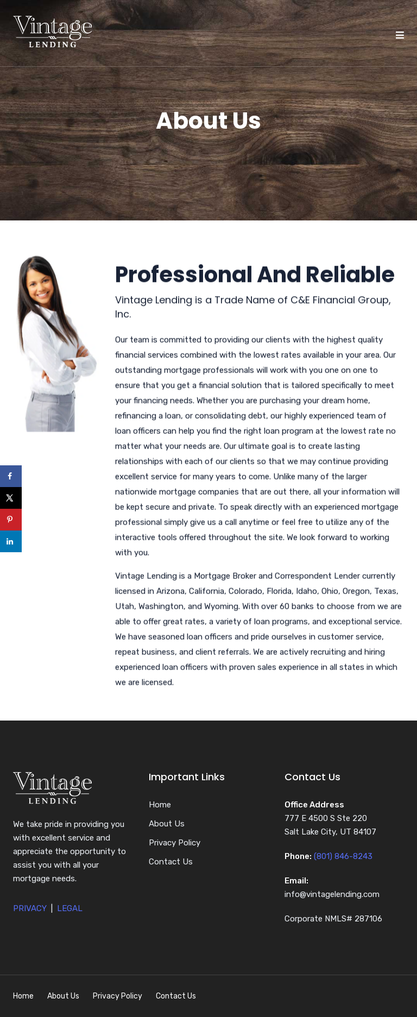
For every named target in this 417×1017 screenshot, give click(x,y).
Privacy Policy (174, 843)
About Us (167, 824)
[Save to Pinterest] (11, 519)
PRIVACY (30, 908)
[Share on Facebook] (11, 476)
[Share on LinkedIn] (11, 541)
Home (160, 805)
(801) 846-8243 (343, 856)
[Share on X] (11, 498)
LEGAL (70, 908)
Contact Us (171, 862)
